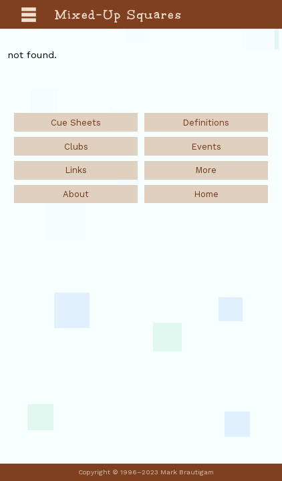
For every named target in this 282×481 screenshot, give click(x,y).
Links (76, 170)
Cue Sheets (76, 123)
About (76, 194)
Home (206, 194)
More (206, 170)
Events (206, 147)
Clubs (76, 147)
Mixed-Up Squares (118, 15)
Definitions (205, 123)
